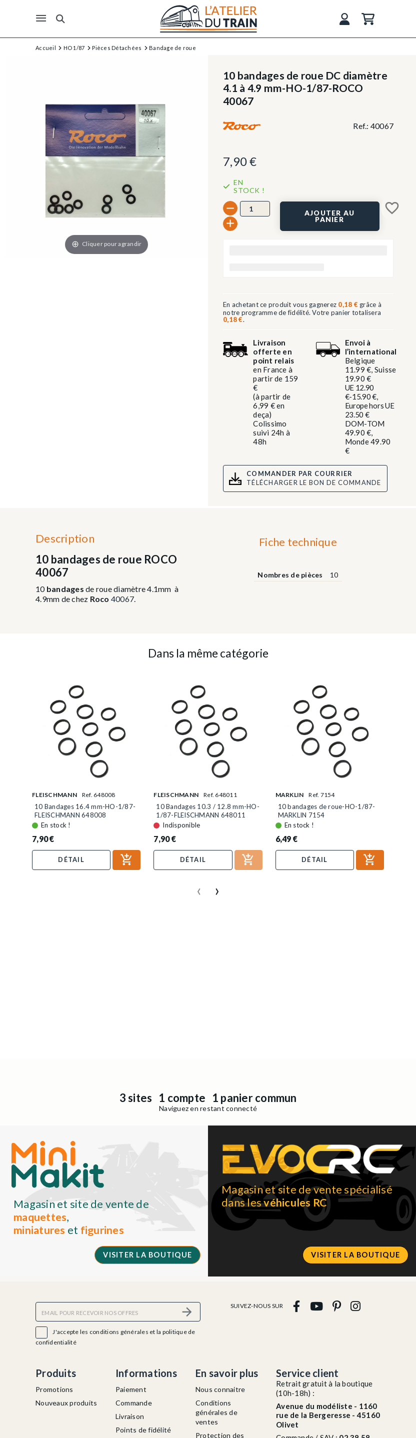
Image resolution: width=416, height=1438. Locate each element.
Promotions (55, 1389)
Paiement (131, 1389)
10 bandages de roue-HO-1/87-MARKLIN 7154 (327, 810)
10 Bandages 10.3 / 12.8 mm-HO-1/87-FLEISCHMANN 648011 (208, 810)
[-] (230, 208)
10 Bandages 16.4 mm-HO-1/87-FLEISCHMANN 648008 (85, 810)
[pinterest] (337, 1306)
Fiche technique (298, 541)
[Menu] (41, 19)
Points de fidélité (144, 1430)
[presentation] (199, 887)
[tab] (297, 544)
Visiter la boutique (147, 1254)
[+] (230, 223)
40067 (122, 599)
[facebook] (296, 1306)
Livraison (130, 1416)
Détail (71, 860)
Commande (134, 1402)
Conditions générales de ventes (217, 1412)
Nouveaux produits (66, 1402)
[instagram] (356, 1306)
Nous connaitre (221, 1389)
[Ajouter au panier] (330, 216)
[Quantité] (255, 208)
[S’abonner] (187, 1312)
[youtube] (316, 1306)
